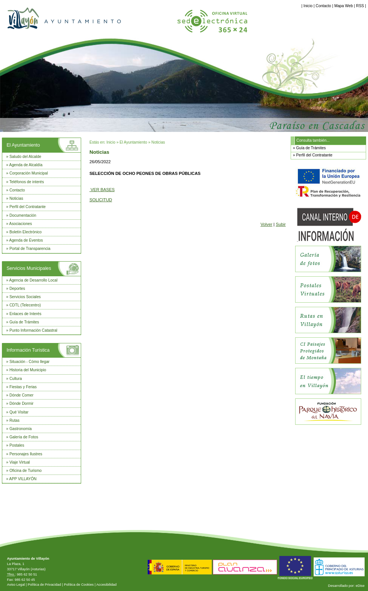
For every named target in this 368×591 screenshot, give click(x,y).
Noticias (16, 198)
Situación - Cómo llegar (29, 362)
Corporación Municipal (28, 173)
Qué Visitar (18, 412)
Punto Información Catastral (33, 330)
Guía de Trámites (24, 322)
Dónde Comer (21, 395)
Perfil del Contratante (27, 207)
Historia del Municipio (27, 370)
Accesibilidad (106, 584)
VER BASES (102, 189)
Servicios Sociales (25, 297)
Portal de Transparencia (30, 249)
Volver (266, 224)
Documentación (22, 215)
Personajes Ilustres (25, 454)
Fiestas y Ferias (23, 387)
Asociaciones (20, 224)
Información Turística (27, 350)
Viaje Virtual (19, 462)
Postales (16, 445)
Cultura (15, 379)
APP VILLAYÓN (22, 479)
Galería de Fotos (23, 437)
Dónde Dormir (21, 403)
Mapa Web (343, 6)
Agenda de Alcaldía (25, 165)
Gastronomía (20, 429)
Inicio (308, 6)
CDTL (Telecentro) (25, 305)
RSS (360, 6)
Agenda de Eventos (26, 240)
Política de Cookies (79, 584)
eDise (360, 586)
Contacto (323, 6)
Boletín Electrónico (25, 232)
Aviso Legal (16, 584)
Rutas (14, 420)
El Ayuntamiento (23, 145)
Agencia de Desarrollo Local (33, 280)
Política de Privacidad (44, 584)
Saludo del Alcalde (25, 157)
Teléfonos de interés (26, 182)
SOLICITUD (100, 200)
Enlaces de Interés (25, 314)
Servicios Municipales (28, 268)
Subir (281, 224)
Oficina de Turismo (25, 471)
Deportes (17, 288)
